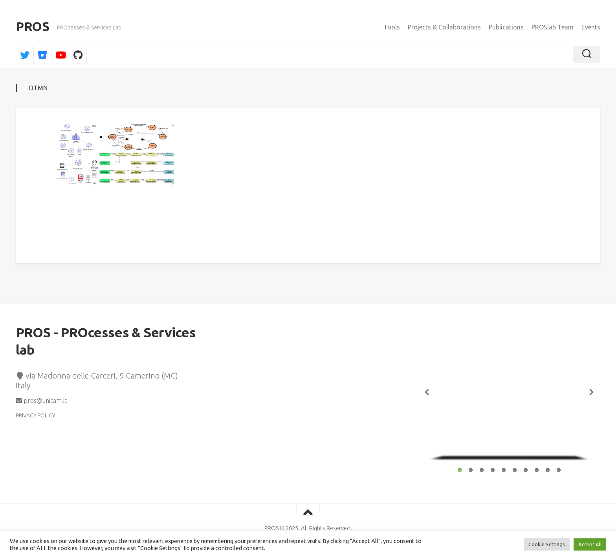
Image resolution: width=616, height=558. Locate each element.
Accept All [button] (589, 544)
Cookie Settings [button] (546, 544)
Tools (391, 27)
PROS (32, 27)
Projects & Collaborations (444, 27)
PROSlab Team (553, 27)
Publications (506, 27)
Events (590, 27)
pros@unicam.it (41, 402)
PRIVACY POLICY (35, 417)
